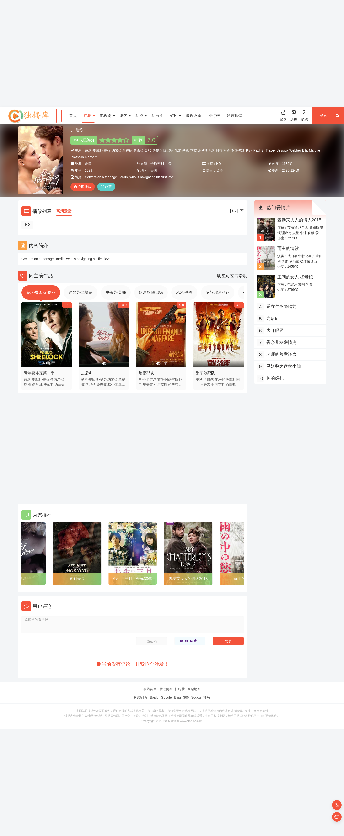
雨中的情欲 (288, 248)
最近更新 (193, 116)
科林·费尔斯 (45, 385)
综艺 (125, 116)
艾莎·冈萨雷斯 (167, 379)
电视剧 (107, 116)
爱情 (88, 164)
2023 (88, 170)
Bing (177, 697)
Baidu (154, 697)
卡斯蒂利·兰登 (161, 164)
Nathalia (78, 157)
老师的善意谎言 (281, 354)
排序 (237, 211)
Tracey (271, 150)
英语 (219, 170)
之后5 (271, 318)
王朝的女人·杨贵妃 (295, 277)
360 (186, 697)
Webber (295, 150)
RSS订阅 (141, 697)
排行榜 (214, 116)
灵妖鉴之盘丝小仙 (283, 366)
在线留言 (150, 689)
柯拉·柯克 (223, 150)
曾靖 (31, 385)
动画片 (157, 116)
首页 (73, 116)
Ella (305, 150)
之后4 (86, 373)
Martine (314, 150)
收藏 (106, 187)
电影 (89, 116)
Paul (256, 150)
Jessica (282, 150)
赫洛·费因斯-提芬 (97, 150)
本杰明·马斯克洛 (202, 150)
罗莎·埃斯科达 (241, 150)
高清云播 (64, 211)
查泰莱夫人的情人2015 (188, 579)
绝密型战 (146, 373)
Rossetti (91, 157)
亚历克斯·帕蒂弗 (166, 385)
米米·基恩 (182, 150)
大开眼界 (275, 330)
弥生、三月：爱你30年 (132, 579)
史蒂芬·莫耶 (142, 150)
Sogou (196, 697)
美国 (153, 170)
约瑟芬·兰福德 (122, 150)
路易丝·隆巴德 (162, 150)
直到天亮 (77, 579)
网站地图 (194, 689)
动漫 (140, 116)
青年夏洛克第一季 (39, 373)
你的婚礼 (275, 378)
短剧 (175, 116)
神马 (206, 697)
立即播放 (82, 187)
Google (166, 697)
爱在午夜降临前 (281, 306)
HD (27, 224)
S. (262, 150)
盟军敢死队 (205, 373)
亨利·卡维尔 (147, 379)
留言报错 (234, 116)
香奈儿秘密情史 (281, 342)
